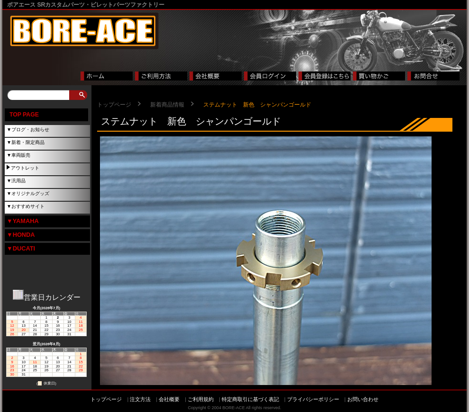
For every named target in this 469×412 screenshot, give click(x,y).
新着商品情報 (167, 104)
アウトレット (25, 167)
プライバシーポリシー (313, 399)
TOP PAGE (24, 114)
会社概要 (169, 399)
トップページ (114, 104)
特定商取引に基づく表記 (250, 399)
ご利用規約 (201, 399)
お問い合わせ (363, 399)
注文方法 (140, 399)
